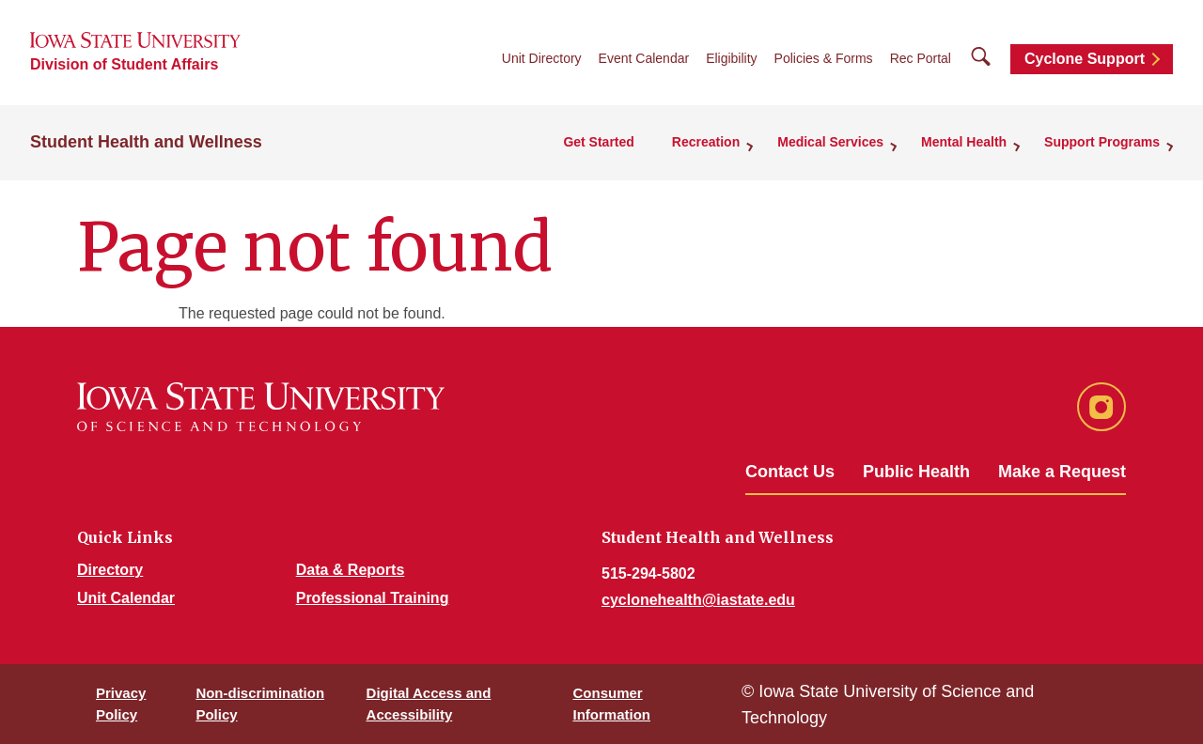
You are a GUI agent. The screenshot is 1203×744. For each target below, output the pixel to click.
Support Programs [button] (1102, 141)
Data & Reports (350, 570)
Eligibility (731, 58)
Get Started (598, 141)
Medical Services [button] (830, 141)
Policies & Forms (823, 58)
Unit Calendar (126, 598)
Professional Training (372, 598)
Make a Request (1062, 471)
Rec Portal (920, 58)
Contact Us (790, 471)
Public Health (916, 471)
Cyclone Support (1084, 59)
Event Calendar (644, 58)
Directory (110, 570)
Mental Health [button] (964, 141)
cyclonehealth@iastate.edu (698, 600)
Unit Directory (542, 58)
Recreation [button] (706, 141)
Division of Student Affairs (124, 64)
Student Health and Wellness (146, 141)
